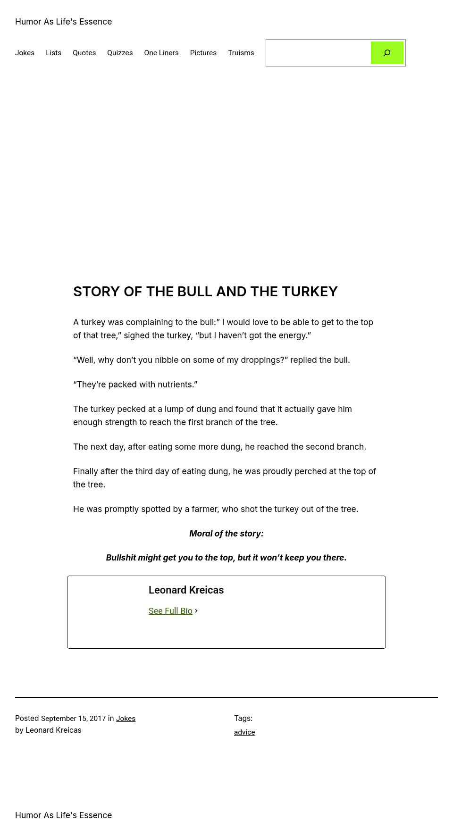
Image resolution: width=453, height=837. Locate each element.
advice (244, 732)
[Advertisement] (226, 183)
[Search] (387, 53)
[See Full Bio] (196, 611)
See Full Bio (171, 611)
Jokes (125, 718)
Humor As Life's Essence (63, 21)
